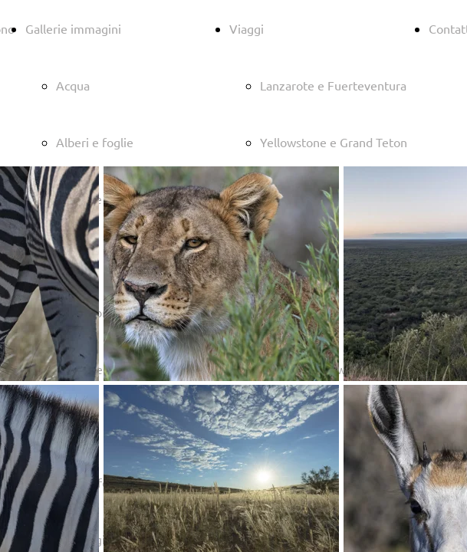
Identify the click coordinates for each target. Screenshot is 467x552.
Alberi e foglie (94, 142)
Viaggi (246, 28)
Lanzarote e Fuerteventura (333, 85)
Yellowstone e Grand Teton (333, 142)
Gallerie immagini (73, 28)
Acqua (73, 85)
